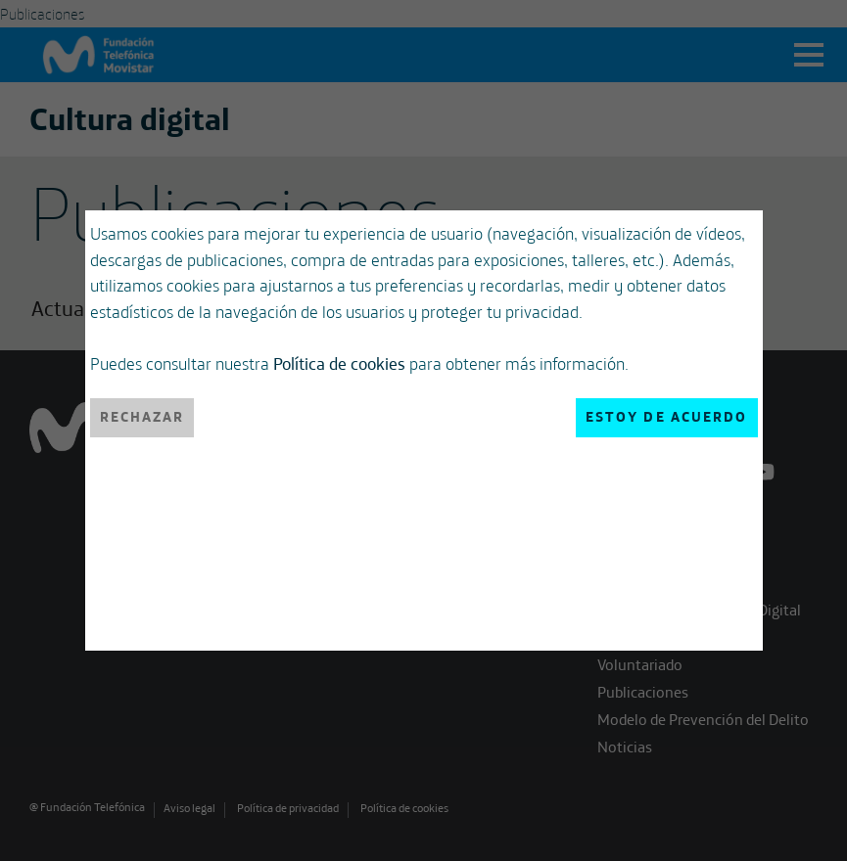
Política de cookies (339, 363)
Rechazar (142, 417)
